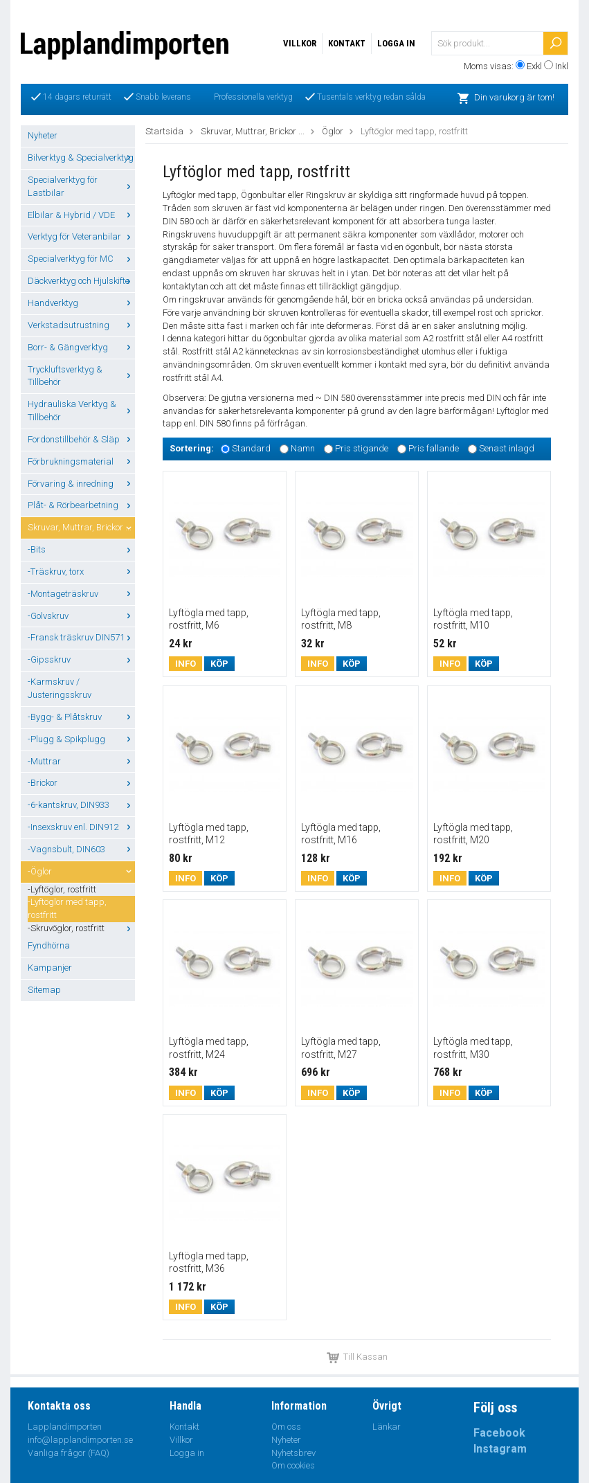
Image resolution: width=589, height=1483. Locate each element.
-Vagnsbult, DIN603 (81, 849)
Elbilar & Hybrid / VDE (81, 215)
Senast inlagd (506, 448)
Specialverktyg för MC (81, 258)
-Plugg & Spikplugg (81, 739)
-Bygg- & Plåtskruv (81, 717)
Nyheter (42, 135)
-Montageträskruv (81, 593)
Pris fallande (433, 448)
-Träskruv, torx (81, 571)
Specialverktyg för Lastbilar (81, 186)
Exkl (534, 66)
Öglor (332, 131)
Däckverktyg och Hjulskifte (81, 281)
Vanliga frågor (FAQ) (68, 1453)
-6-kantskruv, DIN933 (81, 805)
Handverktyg (81, 303)
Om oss (286, 1426)
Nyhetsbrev (293, 1453)
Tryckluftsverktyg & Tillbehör (81, 376)
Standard (251, 448)
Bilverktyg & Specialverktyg (81, 157)
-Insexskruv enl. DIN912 (81, 827)
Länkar (386, 1426)
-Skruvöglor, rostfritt (81, 928)
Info (185, 663)
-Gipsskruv (81, 659)
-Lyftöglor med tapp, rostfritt (67, 908)
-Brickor (81, 783)
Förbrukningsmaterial (81, 461)
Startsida (164, 131)
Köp (219, 663)
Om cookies (293, 1465)
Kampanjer (50, 967)
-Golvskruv (81, 616)
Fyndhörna (49, 945)
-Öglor (81, 871)
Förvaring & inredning (81, 483)
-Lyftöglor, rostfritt (62, 889)
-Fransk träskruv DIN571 (81, 637)
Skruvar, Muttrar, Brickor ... (81, 527)
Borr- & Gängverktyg (81, 347)
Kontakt (346, 43)
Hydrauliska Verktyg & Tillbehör (81, 410)
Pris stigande (361, 448)
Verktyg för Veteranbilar (81, 236)
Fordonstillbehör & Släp (81, 439)
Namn (303, 448)
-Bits (81, 549)
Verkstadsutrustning (81, 325)
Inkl (561, 66)
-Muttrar (81, 761)
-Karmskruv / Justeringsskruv (59, 688)
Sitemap (44, 990)
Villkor (299, 43)
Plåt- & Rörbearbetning (81, 505)
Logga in (396, 43)
